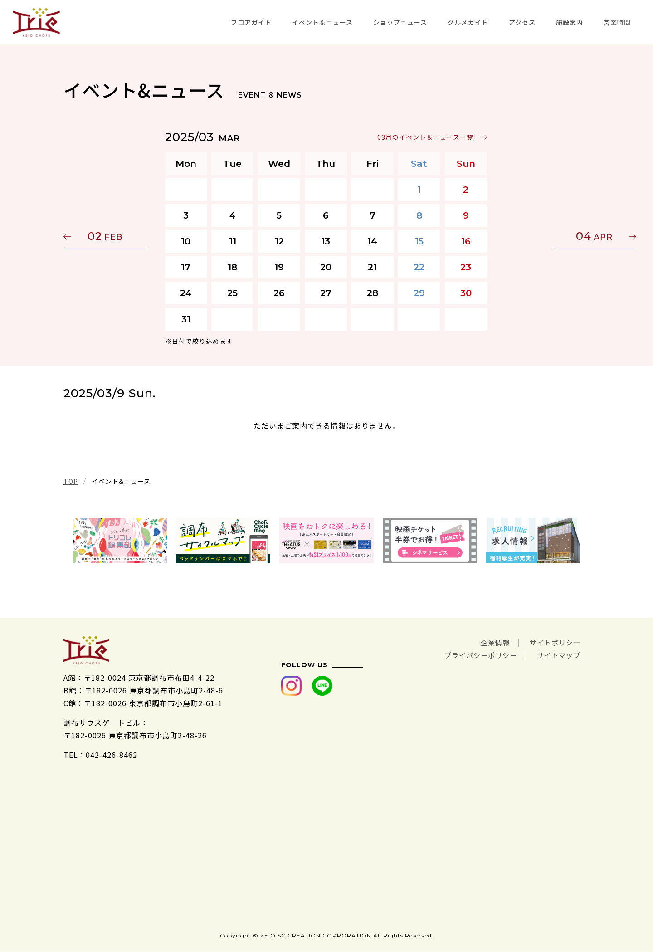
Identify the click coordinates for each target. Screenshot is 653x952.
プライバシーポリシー (475, 654)
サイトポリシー (553, 642)
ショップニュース (400, 22)
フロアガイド (251, 22)
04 (546, 236)
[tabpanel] (120, 540)
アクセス (522, 22)
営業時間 (617, 22)
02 (106, 236)
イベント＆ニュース (322, 22)
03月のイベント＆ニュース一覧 (426, 137)
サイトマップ (557, 654)
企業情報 (490, 642)
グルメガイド (468, 22)
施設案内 (569, 22)
